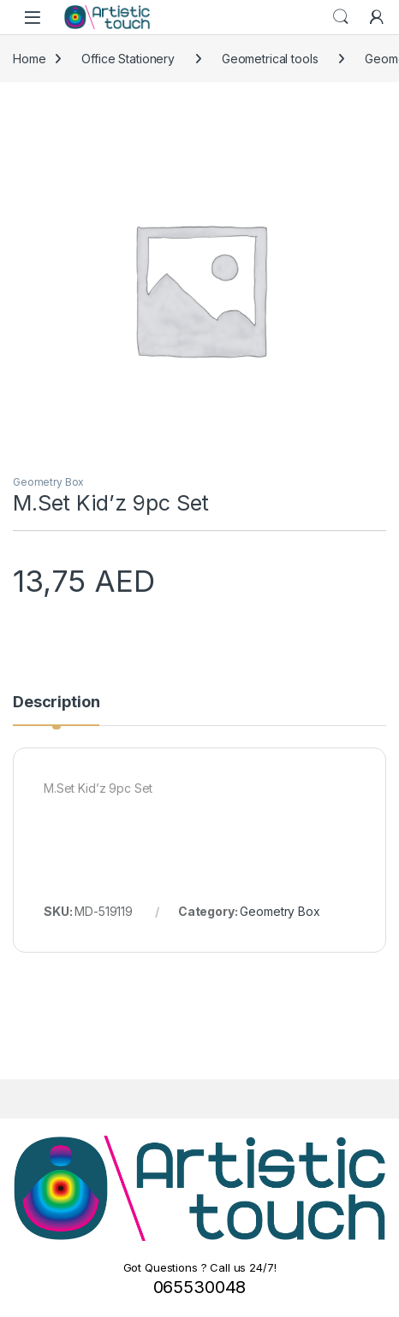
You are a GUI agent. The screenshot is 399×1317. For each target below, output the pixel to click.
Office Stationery (128, 58)
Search (340, 17)
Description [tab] (56, 702)
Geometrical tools (270, 58)
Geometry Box (48, 481)
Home (29, 58)
